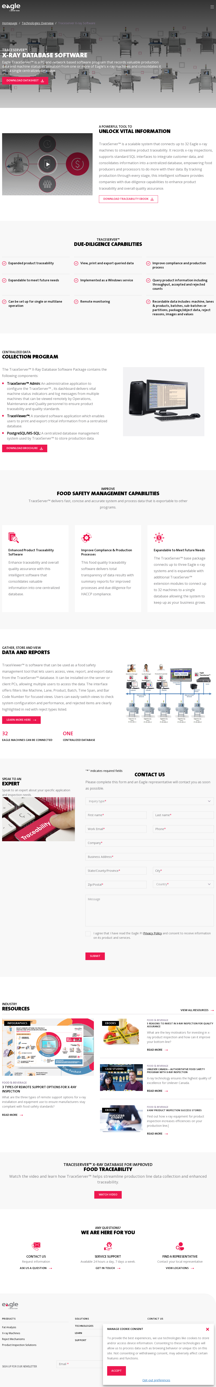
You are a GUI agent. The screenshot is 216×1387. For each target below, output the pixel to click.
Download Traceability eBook (128, 199)
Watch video (108, 1194)
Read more (12, 1115)
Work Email (96, 829)
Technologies (84, 1326)
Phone (160, 829)
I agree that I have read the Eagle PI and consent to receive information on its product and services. (152, 935)
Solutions (82, 1319)
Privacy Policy (152, 933)
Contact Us (155, 1319)
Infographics (17, 1023)
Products (9, 1319)
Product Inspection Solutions (19, 1345)
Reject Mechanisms (13, 1339)
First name (96, 815)
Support (81, 1340)
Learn (78, 1333)
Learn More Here (21, 720)
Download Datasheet (25, 80)
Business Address (100, 857)
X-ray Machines (11, 1333)
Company (95, 843)
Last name (163, 815)
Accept (116, 1371)
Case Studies (114, 1069)
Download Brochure (25, 448)
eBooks (110, 1023)
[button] (207, 1329)
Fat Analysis (9, 1327)
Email (64, 1364)
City (158, 871)
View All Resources (197, 1010)
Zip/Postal (95, 885)
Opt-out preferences (156, 1380)
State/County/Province (104, 871)
